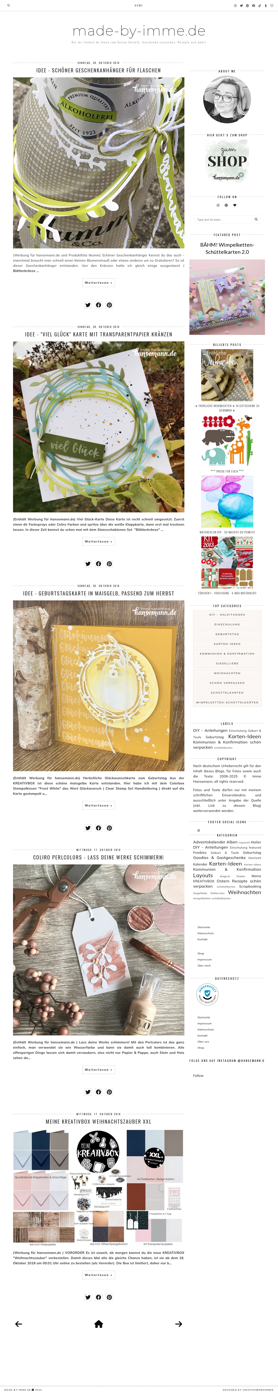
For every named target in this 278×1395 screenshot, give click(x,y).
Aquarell (244, 842)
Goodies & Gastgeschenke (219, 857)
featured (255, 847)
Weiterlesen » (99, 283)
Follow (198, 1076)
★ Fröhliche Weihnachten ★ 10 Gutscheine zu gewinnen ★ (227, 407)
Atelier (256, 842)
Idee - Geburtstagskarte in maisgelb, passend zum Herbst (98, 593)
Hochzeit (254, 858)
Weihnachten (227, 673)
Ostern (223, 880)
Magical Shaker (232, 876)
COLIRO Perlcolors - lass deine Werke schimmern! (98, 857)
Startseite (203, 927)
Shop (200, 953)
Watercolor (217, 893)
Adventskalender (209, 841)
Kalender (200, 864)
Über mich (204, 965)
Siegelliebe (227, 663)
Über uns (203, 1041)
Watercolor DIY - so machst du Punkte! (227, 532)
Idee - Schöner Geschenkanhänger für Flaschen (98, 70)
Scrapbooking (250, 886)
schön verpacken (227, 682)
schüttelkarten (227, 692)
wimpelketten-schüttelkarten (227, 702)
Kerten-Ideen (252, 864)
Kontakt (202, 939)
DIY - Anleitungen (227, 614)
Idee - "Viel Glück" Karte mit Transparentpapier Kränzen (98, 334)
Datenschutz (205, 933)
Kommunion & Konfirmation (227, 653)
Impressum (204, 959)
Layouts (203, 875)
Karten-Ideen (227, 643)
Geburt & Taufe (225, 852)
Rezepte (239, 880)
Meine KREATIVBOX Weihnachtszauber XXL (99, 1121)
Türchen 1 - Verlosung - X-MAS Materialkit (227, 593)
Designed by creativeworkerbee (248, 1389)
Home (139, 5)
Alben (232, 841)
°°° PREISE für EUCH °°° (227, 471)
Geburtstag (227, 634)
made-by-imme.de (139, 30)
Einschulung (227, 624)
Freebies (200, 853)
